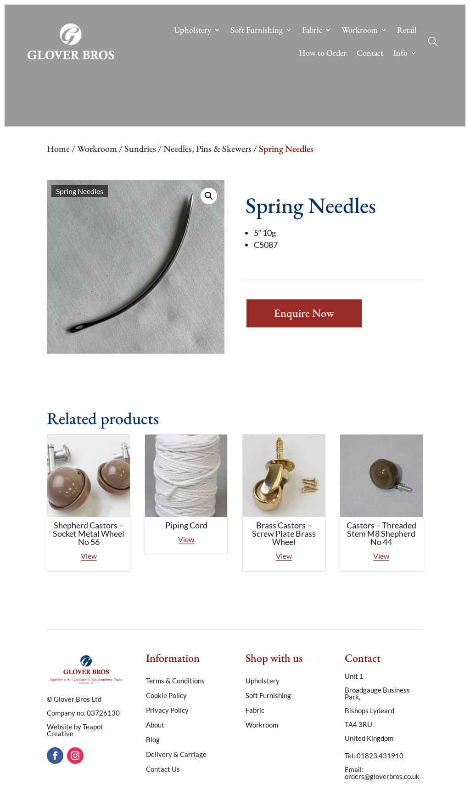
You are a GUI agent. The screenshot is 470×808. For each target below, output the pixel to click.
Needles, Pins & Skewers (207, 149)
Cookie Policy (166, 695)
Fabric (312, 31)
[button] (209, 196)
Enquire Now (304, 313)
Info (400, 54)
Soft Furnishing (256, 31)
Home (58, 149)
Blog (153, 740)
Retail (407, 31)
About (155, 725)
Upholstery (192, 31)
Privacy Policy (167, 710)
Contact (370, 54)
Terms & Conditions (175, 681)
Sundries (140, 149)
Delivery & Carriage (176, 754)
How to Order (323, 54)
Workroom (359, 31)
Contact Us (163, 769)
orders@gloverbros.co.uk (382, 776)
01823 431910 (380, 755)
